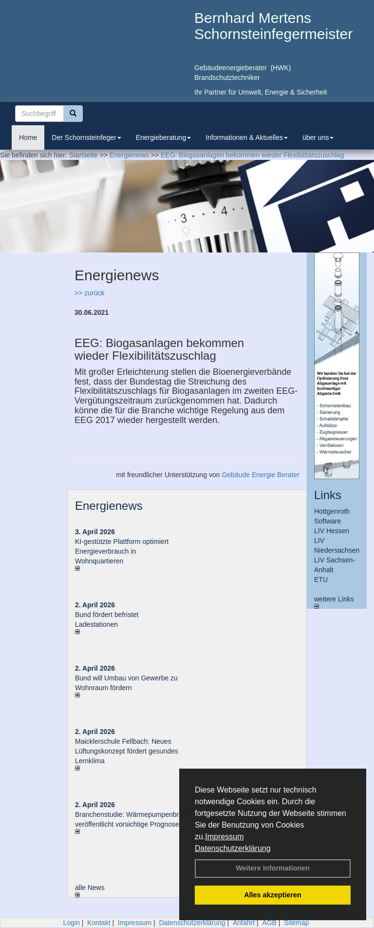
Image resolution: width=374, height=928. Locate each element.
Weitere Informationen (273, 868)
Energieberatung (163, 137)
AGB (269, 923)
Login (71, 923)
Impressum (224, 836)
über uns (318, 137)
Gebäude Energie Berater (260, 475)
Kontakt (98, 923)
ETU (321, 579)
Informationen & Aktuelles (247, 137)
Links (327, 495)
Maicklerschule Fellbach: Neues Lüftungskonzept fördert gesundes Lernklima (126, 751)
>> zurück (89, 293)
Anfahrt (244, 923)
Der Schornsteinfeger (86, 137)
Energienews (109, 505)
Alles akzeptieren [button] (272, 895)
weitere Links (334, 602)
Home (28, 137)
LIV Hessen (331, 531)
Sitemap (296, 923)
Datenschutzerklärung (233, 848)
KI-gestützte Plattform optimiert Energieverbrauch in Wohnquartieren (121, 551)
